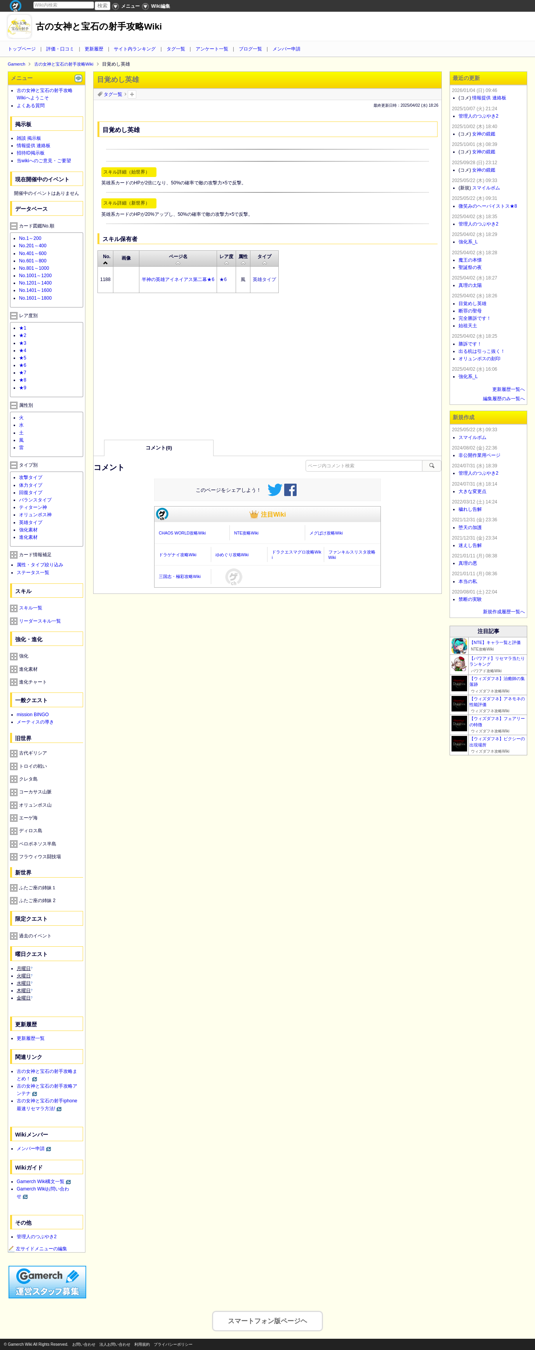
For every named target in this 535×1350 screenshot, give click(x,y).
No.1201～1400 (35, 283)
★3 (22, 343)
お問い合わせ (84, 1344)
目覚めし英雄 (472, 303)
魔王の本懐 (470, 260)
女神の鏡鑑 (483, 134)
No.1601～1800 (35, 298)
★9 (22, 387)
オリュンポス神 (35, 514)
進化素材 (28, 537)
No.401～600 (33, 253)
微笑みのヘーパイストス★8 (488, 206)
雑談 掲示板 (29, 138)
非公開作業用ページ (479, 455)
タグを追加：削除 (132, 94)
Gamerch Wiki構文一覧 (40, 1181)
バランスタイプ (35, 500)
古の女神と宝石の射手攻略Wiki (99, 26)
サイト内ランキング (135, 49)
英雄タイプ (264, 279)
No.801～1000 (34, 268)
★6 (223, 279)
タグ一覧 (176, 49)
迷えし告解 (470, 545)
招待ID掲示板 (31, 153)
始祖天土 (468, 325)
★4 (22, 350)
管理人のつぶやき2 (37, 1236)
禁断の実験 (470, 599)
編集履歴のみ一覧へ (504, 398)
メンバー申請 (287, 49)
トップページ (22, 49)
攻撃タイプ (30, 477)
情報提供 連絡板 (33, 145)
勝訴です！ (470, 344)
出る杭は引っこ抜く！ (482, 351)
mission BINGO (33, 714)
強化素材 (28, 530)
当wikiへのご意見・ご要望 (44, 160)
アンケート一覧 (212, 49)
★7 (22, 372)
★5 (22, 358)
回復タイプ (30, 492)
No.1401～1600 (35, 290)
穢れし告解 (470, 509)
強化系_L (468, 242)
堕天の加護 (470, 527)
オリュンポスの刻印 (479, 358)
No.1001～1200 (35, 275)
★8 (22, 380)
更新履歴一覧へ (508, 389)
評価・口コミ (60, 49)
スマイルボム (486, 188)
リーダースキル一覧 (40, 621)
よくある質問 (31, 105)
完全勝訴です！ (475, 318)
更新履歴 (94, 49)
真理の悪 (468, 563)
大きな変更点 (472, 491)
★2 (22, 335)
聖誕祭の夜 (470, 267)
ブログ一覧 (250, 49)
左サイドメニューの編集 (37, 1248)
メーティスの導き (35, 722)
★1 (22, 328)
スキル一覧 (30, 608)
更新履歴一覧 (31, 1038)
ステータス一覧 (33, 572)
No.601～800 (33, 261)
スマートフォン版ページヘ (267, 1318)
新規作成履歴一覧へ (504, 611)
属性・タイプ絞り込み (40, 564)
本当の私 (468, 581)
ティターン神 (33, 507)
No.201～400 (33, 245)
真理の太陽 (470, 285)
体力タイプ (30, 485)
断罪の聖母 (470, 311)
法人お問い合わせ (114, 1344)
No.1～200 (30, 238)
